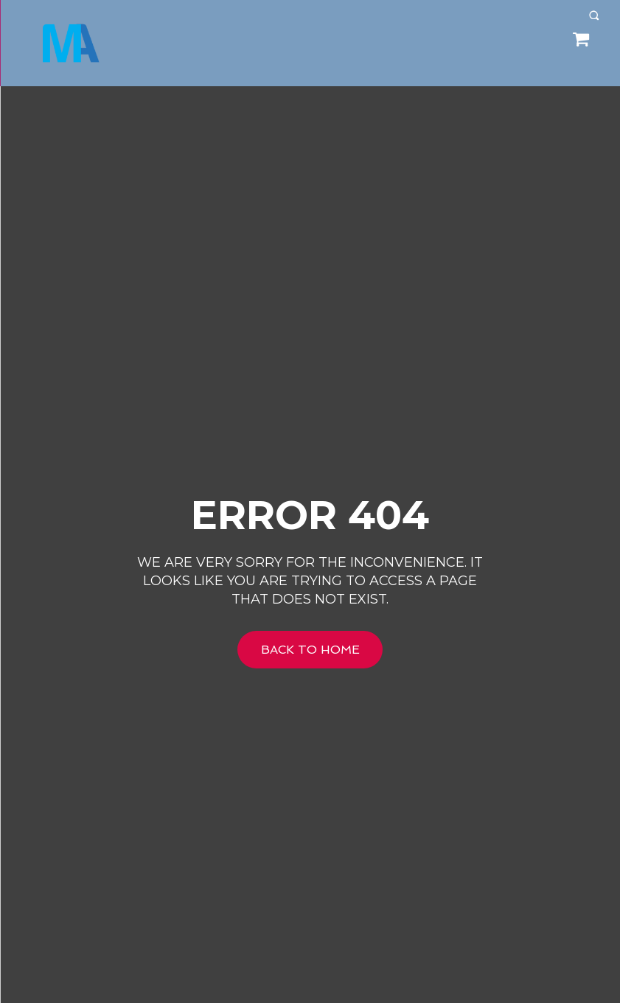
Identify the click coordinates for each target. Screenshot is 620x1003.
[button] (594, 15)
